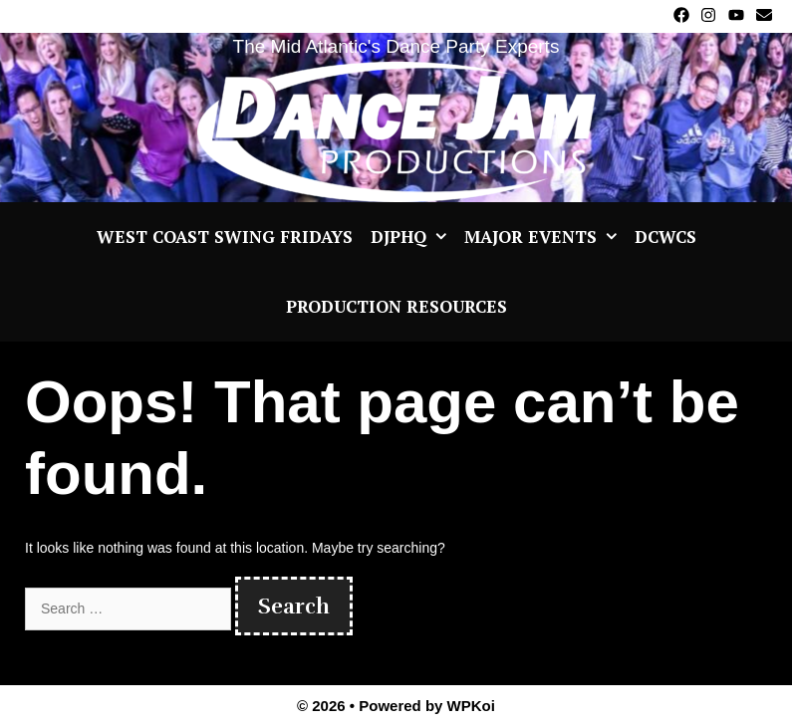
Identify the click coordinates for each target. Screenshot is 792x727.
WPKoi (471, 705)
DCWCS (665, 236)
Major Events (545, 237)
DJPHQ (413, 237)
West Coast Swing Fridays (225, 236)
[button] (440, 237)
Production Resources (396, 306)
